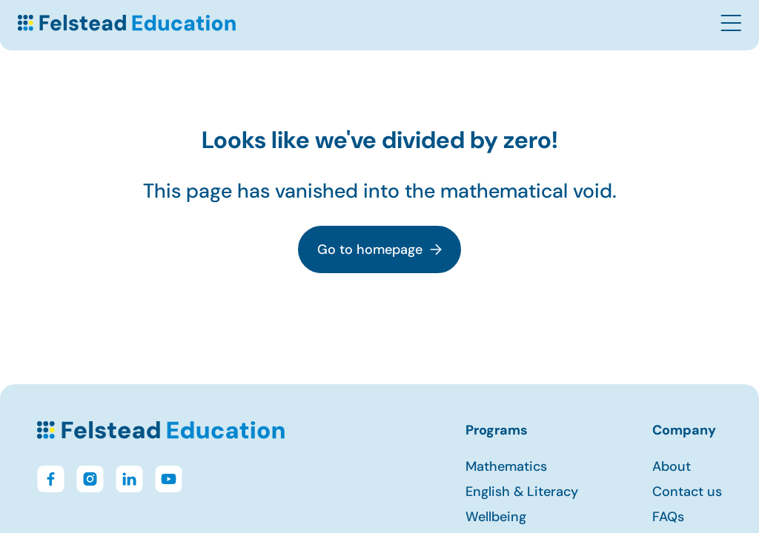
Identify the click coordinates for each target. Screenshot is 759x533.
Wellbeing (495, 517)
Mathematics (506, 466)
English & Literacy (521, 491)
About (671, 466)
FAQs (668, 517)
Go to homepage (379, 249)
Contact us (687, 491)
